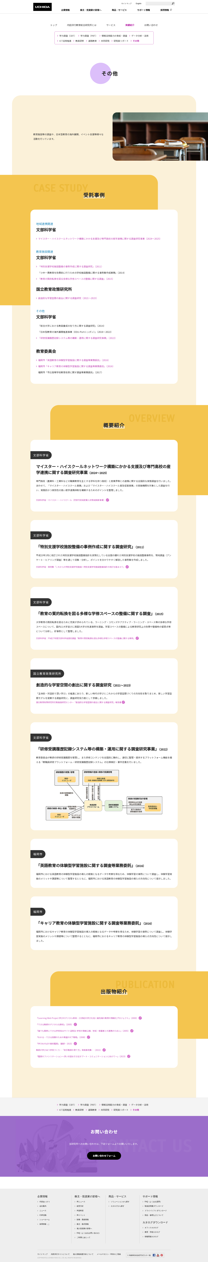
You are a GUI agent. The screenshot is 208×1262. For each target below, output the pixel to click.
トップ (53, 25)
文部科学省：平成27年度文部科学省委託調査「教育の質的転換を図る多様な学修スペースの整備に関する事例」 (87, 638)
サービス (110, 25)
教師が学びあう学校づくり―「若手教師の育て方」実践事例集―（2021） (71, 1050)
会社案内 (43, 1206)
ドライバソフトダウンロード (156, 1211)
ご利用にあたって (83, 1237)
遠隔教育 (92, 40)
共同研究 (105, 40)
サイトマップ (126, 4)
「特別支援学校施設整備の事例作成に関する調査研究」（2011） (70, 266)
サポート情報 (150, 1196)
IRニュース (81, 1202)
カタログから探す (117, 1206)
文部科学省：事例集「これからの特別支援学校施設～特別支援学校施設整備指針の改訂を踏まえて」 (82, 566)
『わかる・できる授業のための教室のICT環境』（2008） (63, 1037)
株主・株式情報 (83, 1224)
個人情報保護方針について (83, 1254)
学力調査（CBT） (67, 35)
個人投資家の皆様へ (84, 1228)
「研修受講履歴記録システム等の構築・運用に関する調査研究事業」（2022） (77, 338)
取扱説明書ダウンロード (154, 1206)
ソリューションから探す (120, 1202)
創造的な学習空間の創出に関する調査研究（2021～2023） (68, 298)
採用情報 (164, 10)
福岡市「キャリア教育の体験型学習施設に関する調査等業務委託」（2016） (76, 366)
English (138, 4)
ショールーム (45, 1220)
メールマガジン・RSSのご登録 (109, 1254)
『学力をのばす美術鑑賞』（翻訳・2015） (56, 1043)
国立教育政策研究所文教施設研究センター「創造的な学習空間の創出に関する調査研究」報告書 (80, 702)
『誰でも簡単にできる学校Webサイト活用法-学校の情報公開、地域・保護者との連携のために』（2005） (84, 1030)
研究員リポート (121, 40)
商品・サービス (117, 1196)
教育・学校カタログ (152, 1232)
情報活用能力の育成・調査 (114, 35)
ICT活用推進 (65, 40)
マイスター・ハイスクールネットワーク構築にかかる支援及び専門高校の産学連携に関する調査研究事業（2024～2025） (100, 238)
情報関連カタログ (151, 1237)
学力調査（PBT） (88, 35)
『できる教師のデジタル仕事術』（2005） (56, 1024)
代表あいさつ (45, 1202)
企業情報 (42, 1196)
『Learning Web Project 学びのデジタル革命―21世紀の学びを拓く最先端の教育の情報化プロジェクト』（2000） (89, 1018)
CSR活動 (43, 1215)
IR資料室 (80, 1211)
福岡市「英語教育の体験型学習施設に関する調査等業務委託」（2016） (74, 360)
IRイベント (81, 1215)
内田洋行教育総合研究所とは (81, 25)
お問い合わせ (151, 25)
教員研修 (79, 40)
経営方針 (80, 1206)
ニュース (43, 1211)
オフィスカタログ (151, 1228)
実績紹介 (129, 25)
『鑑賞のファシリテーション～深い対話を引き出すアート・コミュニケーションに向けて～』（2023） (83, 1056)
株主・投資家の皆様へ (87, 1196)
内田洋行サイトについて (60, 1254)
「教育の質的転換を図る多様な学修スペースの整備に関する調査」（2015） (76, 278)
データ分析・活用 (139, 35)
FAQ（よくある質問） (153, 1202)
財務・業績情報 (83, 1220)
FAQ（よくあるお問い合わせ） (89, 1233)
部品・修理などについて (154, 1215)
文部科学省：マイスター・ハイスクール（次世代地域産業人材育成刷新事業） (72, 500)
